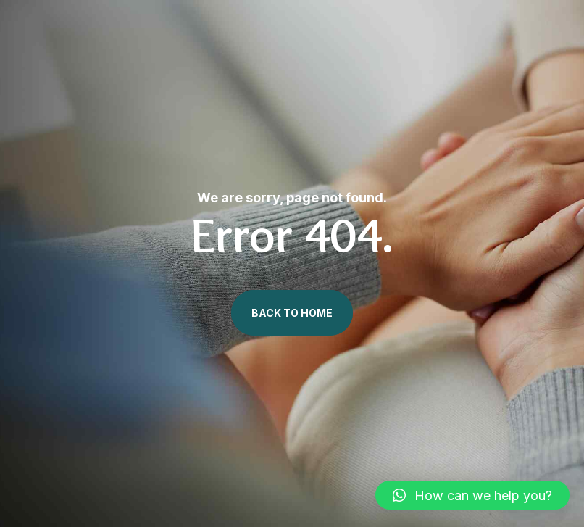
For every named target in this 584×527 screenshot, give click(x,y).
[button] (472, 495)
